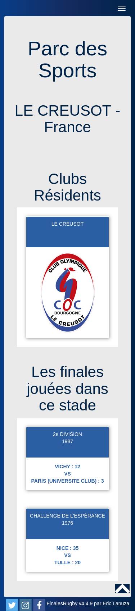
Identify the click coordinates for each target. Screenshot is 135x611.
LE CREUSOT (67, 224)
